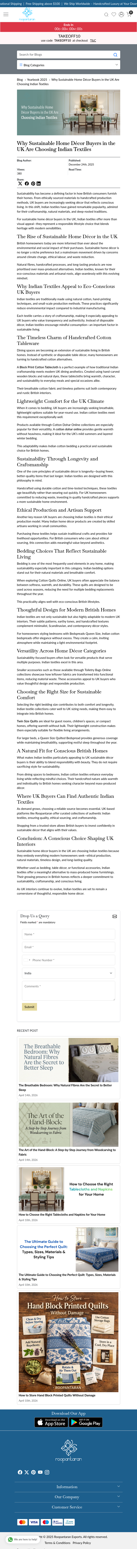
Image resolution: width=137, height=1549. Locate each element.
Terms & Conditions (57, 1543)
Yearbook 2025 (37, 79)
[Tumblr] (51, 1472)
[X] (27, 1472)
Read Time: (75, 169)
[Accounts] (121, 14)
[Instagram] (47, 1472)
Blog (20, 79)
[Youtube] (40, 1472)
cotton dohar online (69, 429)
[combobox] (26, 960)
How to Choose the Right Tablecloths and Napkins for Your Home (62, 1214)
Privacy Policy (82, 1543)
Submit (29, 1007)
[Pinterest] (33, 1472)
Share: (20, 179)
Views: (21, 169)
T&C (93, 40)
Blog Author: (24, 160)
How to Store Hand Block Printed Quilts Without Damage (57, 1395)
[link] (106, 14)
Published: (75, 160)
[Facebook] (20, 1472)
